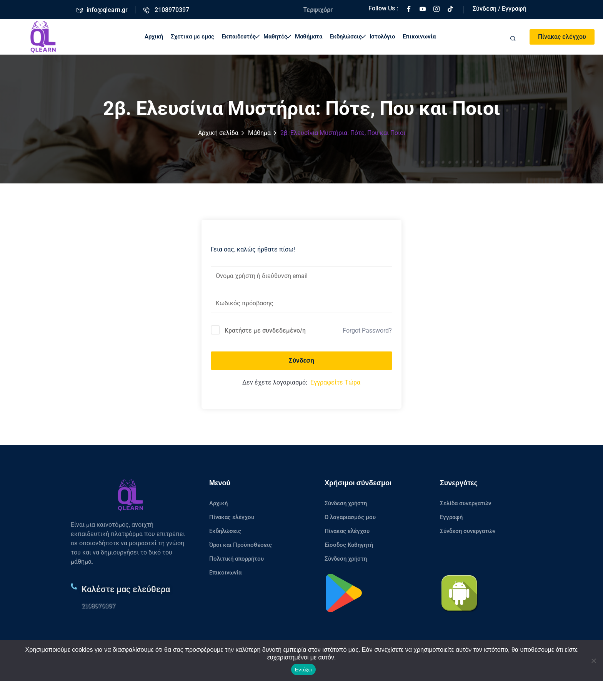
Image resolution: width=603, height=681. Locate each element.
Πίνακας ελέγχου (562, 36)
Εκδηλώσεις (348, 36)
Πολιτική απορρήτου (236, 558)
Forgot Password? (367, 330)
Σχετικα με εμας (192, 36)
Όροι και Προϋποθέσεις (240, 544)
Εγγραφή (451, 517)
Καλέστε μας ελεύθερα (126, 589)
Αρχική (154, 36)
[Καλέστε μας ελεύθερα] (74, 586)
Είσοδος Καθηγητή (349, 544)
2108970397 (98, 605)
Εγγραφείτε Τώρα (335, 382)
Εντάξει (303, 670)
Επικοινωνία (419, 36)
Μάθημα (259, 133)
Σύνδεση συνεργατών (467, 531)
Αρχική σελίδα (218, 133)
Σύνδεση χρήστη (346, 503)
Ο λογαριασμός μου (350, 517)
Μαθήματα (308, 36)
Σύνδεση (301, 360)
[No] (593, 660)
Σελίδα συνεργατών (465, 503)
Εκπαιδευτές (241, 36)
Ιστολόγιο (382, 36)
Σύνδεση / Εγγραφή (499, 8)
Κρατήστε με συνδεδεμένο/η (265, 330)
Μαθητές (277, 36)
